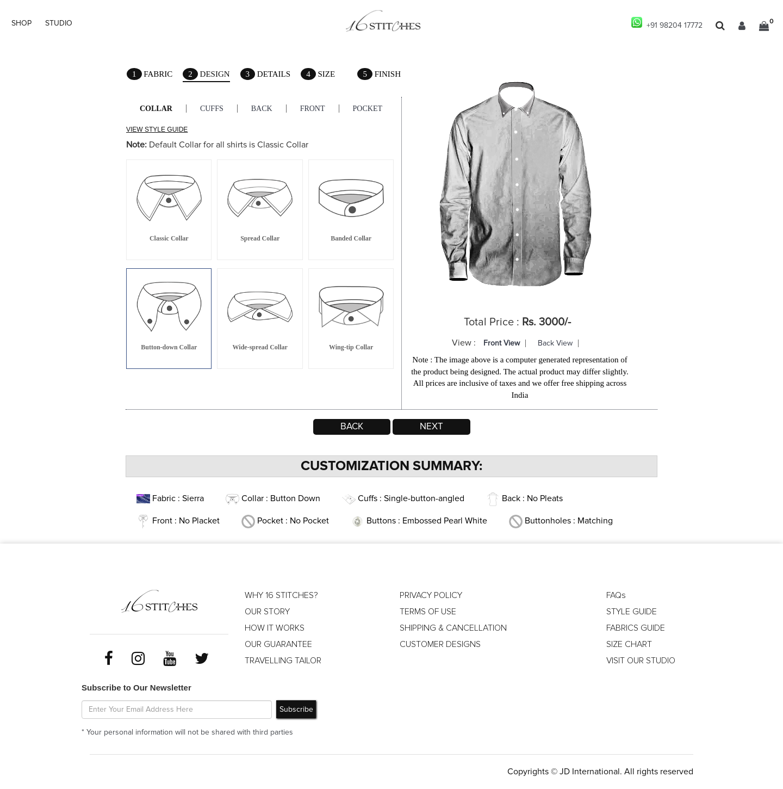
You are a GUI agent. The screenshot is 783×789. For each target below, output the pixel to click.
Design (206, 75)
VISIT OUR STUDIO (640, 660)
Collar (156, 108)
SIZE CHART (629, 644)
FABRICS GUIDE (635, 628)
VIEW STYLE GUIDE (157, 129)
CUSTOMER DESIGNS (440, 644)
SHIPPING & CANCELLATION (453, 628)
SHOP (21, 23)
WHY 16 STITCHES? (281, 595)
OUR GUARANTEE (278, 644)
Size (318, 74)
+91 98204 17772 (667, 23)
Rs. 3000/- (546, 322)
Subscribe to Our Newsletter (136, 687)
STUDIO (58, 23)
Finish (379, 74)
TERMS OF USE (428, 611)
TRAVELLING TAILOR (283, 660)
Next (431, 427)
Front (312, 108)
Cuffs (211, 108)
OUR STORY (267, 611)
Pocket (367, 108)
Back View (555, 343)
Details (265, 74)
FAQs (616, 595)
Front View (501, 343)
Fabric (149, 74)
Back (261, 108)
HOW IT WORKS (274, 628)
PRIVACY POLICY (431, 595)
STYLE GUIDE (631, 611)
